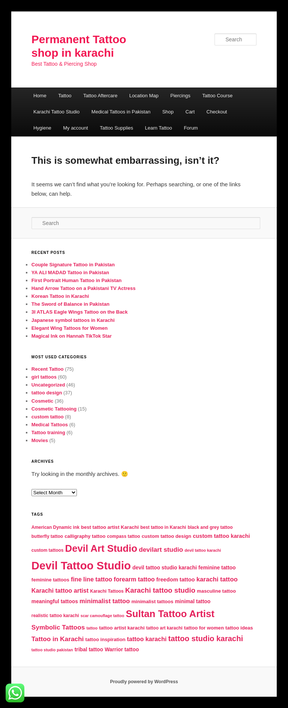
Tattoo (64, 95)
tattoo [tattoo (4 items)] (92, 628)
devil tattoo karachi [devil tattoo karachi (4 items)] (202, 550)
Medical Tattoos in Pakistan (121, 112)
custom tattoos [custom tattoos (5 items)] (48, 550)
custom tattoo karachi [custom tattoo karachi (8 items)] (221, 536)
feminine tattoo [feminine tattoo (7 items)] (217, 568)
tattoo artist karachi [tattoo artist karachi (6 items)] (121, 628)
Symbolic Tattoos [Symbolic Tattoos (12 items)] (58, 627)
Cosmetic (43, 401)
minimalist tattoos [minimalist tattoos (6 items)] (152, 601)
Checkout (217, 112)
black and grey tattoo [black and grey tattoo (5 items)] (210, 527)
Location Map (144, 95)
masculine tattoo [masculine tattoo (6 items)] (216, 591)
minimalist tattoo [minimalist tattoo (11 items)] (105, 601)
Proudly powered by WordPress (144, 681)
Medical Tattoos (50, 424)
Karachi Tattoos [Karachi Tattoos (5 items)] (106, 591)
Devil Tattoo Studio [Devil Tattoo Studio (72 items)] (81, 565)
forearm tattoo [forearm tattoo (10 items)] (134, 579)
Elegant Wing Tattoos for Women (70, 328)
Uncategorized (48, 385)
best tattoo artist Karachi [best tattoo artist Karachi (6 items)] (110, 527)
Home (39, 95)
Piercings (180, 95)
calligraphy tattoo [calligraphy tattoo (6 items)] (84, 536)
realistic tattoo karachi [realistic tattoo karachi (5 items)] (55, 615)
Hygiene (42, 128)
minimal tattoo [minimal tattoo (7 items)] (192, 601)
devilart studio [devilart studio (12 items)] (161, 549)
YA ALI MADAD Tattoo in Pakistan (70, 272)
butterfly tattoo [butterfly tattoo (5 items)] (47, 536)
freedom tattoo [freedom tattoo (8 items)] (175, 580)
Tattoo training (48, 432)
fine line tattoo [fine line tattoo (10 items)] (91, 579)
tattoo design (47, 393)
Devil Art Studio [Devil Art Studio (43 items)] (101, 548)
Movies (40, 440)
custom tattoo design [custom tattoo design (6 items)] (166, 536)
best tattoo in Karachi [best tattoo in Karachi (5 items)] (163, 527)
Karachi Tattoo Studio (56, 112)
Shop (168, 112)
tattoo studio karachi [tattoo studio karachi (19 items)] (205, 638)
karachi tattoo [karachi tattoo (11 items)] (217, 579)
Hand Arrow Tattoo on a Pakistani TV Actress (84, 288)
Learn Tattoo (158, 128)
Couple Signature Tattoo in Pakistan (73, 264)
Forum (191, 128)
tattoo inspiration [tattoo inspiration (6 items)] (106, 639)
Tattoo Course (217, 95)
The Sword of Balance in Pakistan (71, 304)
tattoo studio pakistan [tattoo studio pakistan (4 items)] (52, 650)
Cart (190, 112)
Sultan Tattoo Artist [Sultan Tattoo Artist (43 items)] (170, 613)
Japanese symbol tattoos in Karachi (73, 320)
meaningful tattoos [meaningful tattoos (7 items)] (55, 601)
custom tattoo (48, 417)
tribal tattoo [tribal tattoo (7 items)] (89, 649)
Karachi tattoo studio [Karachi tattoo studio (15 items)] (160, 590)
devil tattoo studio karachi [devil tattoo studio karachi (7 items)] (164, 568)
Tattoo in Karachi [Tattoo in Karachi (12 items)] (58, 639)
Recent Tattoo (48, 369)
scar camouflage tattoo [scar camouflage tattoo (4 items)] (102, 615)
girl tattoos (44, 377)
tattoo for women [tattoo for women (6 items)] (204, 628)
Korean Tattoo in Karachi (60, 296)
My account (75, 128)
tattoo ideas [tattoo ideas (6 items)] (239, 628)
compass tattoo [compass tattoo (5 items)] (123, 536)
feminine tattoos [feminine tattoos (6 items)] (50, 580)
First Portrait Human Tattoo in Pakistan (77, 280)
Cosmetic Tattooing (54, 409)
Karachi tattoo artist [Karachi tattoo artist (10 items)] (60, 590)
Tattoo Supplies (116, 128)
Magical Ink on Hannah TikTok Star (72, 336)
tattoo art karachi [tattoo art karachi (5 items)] (164, 628)
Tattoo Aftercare (100, 95)
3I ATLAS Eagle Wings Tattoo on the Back (80, 312)
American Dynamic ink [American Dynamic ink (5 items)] (56, 527)
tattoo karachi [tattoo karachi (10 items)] (147, 639)
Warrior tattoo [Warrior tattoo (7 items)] (122, 649)
